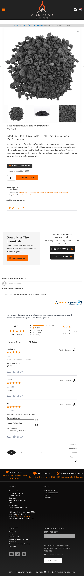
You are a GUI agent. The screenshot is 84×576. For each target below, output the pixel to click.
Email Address (51, 532)
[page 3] (31, 452)
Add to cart (27, 177)
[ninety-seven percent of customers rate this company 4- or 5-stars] (67, 329)
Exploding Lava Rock (18, 208)
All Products (32, 192)
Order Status (14, 496)
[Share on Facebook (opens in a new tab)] (14, 372)
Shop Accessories (17, 258)
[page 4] (41, 452)
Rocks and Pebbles (36, 25)
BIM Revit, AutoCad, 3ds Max (70, 477)
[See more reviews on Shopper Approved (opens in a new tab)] (21, 372)
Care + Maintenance (18, 508)
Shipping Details (16, 493)
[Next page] (61, 452)
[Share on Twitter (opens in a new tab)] (18, 372)
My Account (14, 505)
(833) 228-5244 (23, 516)
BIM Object (13, 541)
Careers (12, 546)
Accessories (22, 192)
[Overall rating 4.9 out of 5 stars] (17, 331)
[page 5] (51, 452)
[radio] (42, 325)
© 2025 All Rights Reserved (62, 572)
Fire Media (23, 25)
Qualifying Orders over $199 (42, 477)
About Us (13, 532)
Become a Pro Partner (18, 539)
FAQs (11, 503)
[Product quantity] (11, 177)
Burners (47, 495)
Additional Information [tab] (15, 200)
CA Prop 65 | (41, 572)
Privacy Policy (24, 572)
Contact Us (14, 491)
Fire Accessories (51, 493)
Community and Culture (19, 544)
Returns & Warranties (18, 500)
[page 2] (21, 452)
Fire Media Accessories (45, 192)
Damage (12, 498)
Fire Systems (49, 490)
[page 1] (11, 452)
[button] (1, 113)
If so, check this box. (55, 554)
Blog (11, 534)
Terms (12, 572)
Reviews (47, 498)
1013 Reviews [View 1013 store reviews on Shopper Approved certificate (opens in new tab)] (19, 335)
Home (16, 25)
